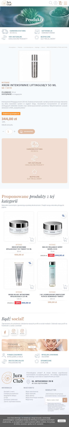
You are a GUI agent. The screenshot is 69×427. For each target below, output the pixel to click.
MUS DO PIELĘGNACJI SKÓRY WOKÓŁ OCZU (52, 248)
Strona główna (12, 47)
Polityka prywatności (11, 393)
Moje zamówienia (32, 391)
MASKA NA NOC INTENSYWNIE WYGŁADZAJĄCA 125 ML (19, 295)
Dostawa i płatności (10, 399)
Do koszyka (26, 131)
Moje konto (29, 387)
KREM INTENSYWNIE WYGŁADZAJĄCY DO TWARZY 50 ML (19, 248)
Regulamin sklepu (10, 395)
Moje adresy (30, 395)
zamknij (61, 421)
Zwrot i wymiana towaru (12, 401)
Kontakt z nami (9, 391)
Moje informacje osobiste (34, 397)
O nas (6, 397)
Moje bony (29, 399)
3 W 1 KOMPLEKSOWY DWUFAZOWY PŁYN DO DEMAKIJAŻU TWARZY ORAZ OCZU (52, 296)
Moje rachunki (30, 393)
